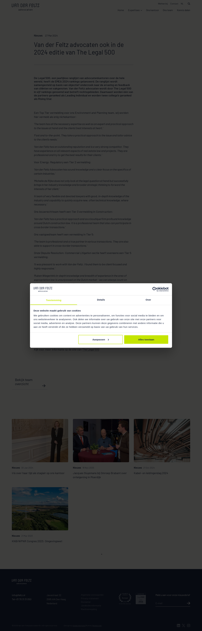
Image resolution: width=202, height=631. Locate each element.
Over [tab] (148, 299)
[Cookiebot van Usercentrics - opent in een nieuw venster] (155, 289)
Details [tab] (101, 299)
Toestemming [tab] (53, 300)
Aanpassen (100, 339)
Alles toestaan (146, 339)
